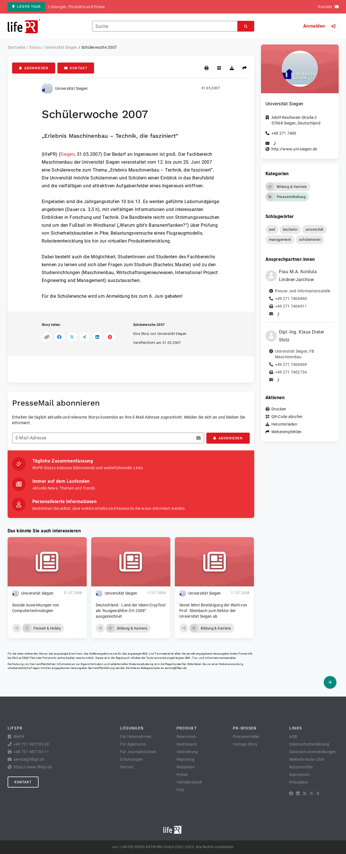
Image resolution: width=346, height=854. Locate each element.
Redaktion (186, 767)
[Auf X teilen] (72, 337)
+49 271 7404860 (291, 298)
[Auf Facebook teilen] (59, 337)
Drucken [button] (278, 409)
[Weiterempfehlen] (244, 68)
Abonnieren (34, 68)
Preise (182, 774)
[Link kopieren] (47, 337)
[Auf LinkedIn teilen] (97, 337)
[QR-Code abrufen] (219, 68)
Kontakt (75, 68)
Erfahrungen (131, 759)
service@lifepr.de (176, 668)
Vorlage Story (245, 744)
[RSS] (304, 793)
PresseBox (298, 782)
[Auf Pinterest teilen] (110, 337)
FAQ (180, 790)
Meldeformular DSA (306, 759)
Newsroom (186, 736)
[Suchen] (245, 26)
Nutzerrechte (301, 767)
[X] (311, 793)
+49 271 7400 (283, 133)
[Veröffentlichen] (330, 682)
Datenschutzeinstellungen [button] (312, 752)
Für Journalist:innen (138, 752)
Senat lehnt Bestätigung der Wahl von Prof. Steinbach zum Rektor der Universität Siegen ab (213, 611)
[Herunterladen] (232, 68)
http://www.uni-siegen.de (294, 149)
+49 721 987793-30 (31, 744)
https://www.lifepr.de (33, 767)
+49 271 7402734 (291, 372)
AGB (293, 736)
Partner (127, 767)
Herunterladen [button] (284, 424)
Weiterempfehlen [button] (286, 432)
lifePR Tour (26, 7)
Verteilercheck (189, 782)
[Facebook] (291, 793)
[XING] (318, 793)
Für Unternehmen (136, 736)
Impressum (299, 774)
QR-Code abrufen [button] (287, 416)
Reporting (185, 759)
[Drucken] (206, 68)
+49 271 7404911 (291, 306)
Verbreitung (187, 752)
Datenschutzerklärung (309, 744)
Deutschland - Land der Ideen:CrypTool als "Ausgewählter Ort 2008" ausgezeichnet (130, 611)
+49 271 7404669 (291, 364)
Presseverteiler (246, 736)
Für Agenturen (133, 744)
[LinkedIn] (298, 793)
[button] (16, 628)
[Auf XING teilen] (85, 337)
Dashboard (187, 744)
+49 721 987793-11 (31, 752)
